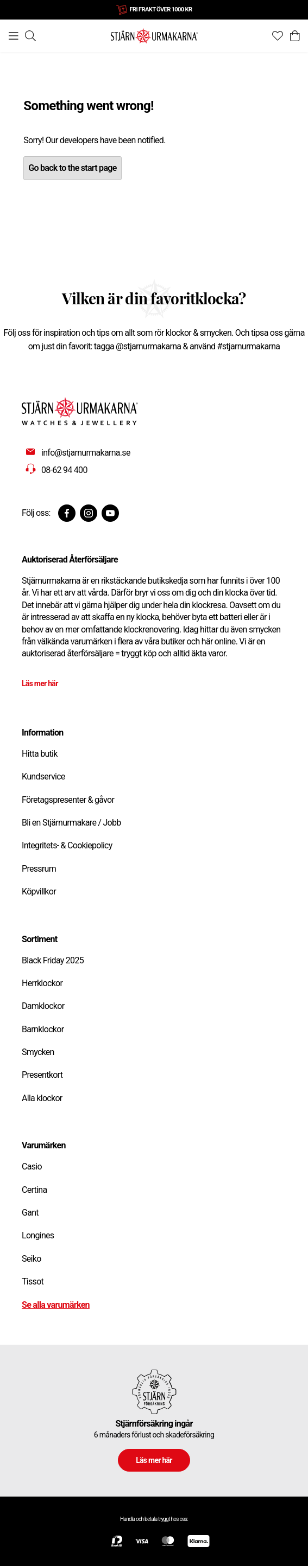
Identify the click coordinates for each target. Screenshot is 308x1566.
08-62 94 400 (64, 470)
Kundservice (43, 776)
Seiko (31, 1259)
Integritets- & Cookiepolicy (67, 845)
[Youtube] (110, 513)
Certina (34, 1190)
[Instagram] (88, 513)
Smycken (38, 1052)
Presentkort (42, 1075)
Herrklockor (42, 983)
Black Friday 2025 (53, 960)
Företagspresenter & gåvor (68, 800)
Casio (32, 1166)
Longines (38, 1235)
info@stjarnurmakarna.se (85, 453)
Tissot (32, 1281)
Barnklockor (43, 1029)
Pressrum (39, 869)
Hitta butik (40, 754)
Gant (30, 1212)
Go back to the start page (72, 168)
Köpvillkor (39, 891)
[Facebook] (67, 513)
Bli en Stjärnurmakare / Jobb (71, 822)
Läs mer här (40, 683)
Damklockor (43, 1006)
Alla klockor (42, 1098)
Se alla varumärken (56, 1305)
